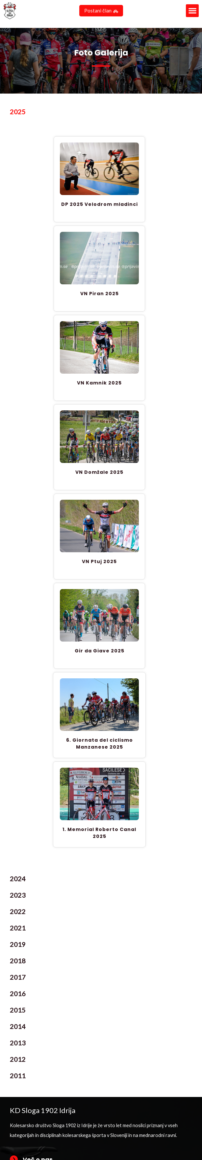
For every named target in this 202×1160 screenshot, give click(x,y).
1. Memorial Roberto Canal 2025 (99, 834)
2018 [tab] (18, 962)
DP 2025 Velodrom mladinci (99, 205)
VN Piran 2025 (99, 294)
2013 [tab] (18, 1044)
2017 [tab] (18, 978)
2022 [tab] (18, 912)
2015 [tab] (18, 1011)
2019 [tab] (18, 945)
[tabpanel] (101, 496)
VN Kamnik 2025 (99, 384)
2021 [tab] (18, 929)
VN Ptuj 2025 (99, 562)
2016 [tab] (18, 994)
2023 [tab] (18, 896)
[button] (192, 10)
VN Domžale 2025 (99, 473)
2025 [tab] (18, 113)
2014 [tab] (18, 1027)
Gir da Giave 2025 (99, 651)
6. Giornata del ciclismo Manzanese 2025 (99, 744)
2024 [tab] (18, 880)
